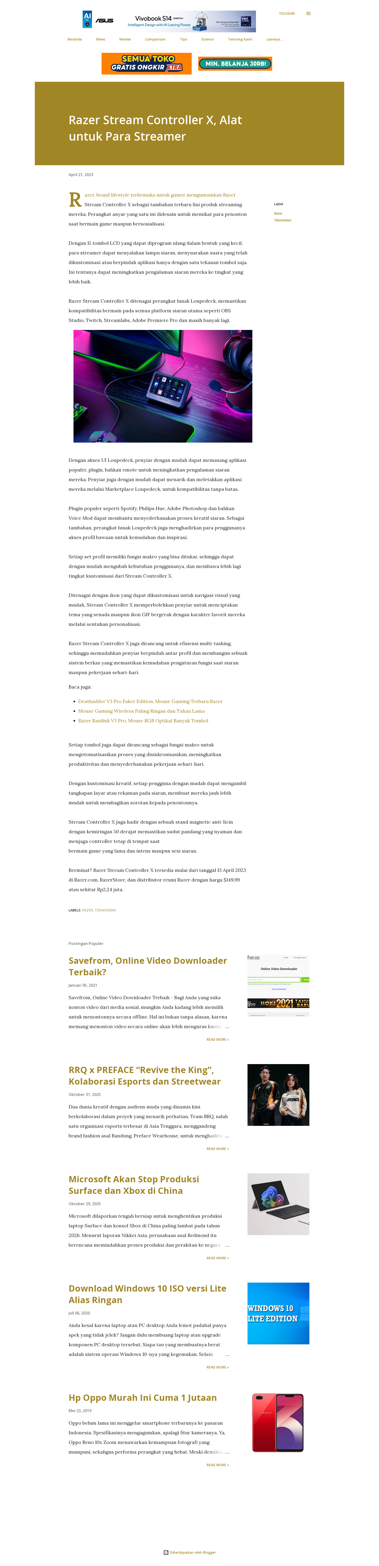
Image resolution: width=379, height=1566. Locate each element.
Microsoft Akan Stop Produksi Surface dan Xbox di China (134, 1185)
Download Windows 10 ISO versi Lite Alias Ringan (147, 1294)
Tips (183, 39)
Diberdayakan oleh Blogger (189, 1552)
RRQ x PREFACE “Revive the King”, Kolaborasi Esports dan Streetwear (145, 1075)
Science (207, 39)
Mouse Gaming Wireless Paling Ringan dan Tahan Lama (141, 711)
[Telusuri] (287, 13)
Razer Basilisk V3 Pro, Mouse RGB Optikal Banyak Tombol (143, 721)
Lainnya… (275, 39)
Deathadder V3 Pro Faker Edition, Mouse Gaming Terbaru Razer (150, 701)
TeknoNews (282, 220)
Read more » (218, 1039)
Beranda (75, 39)
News (100, 39)
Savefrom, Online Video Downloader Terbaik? (148, 966)
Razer (278, 213)
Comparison (155, 39)
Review (125, 39)
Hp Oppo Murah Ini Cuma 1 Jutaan (143, 1397)
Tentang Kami (240, 39)
